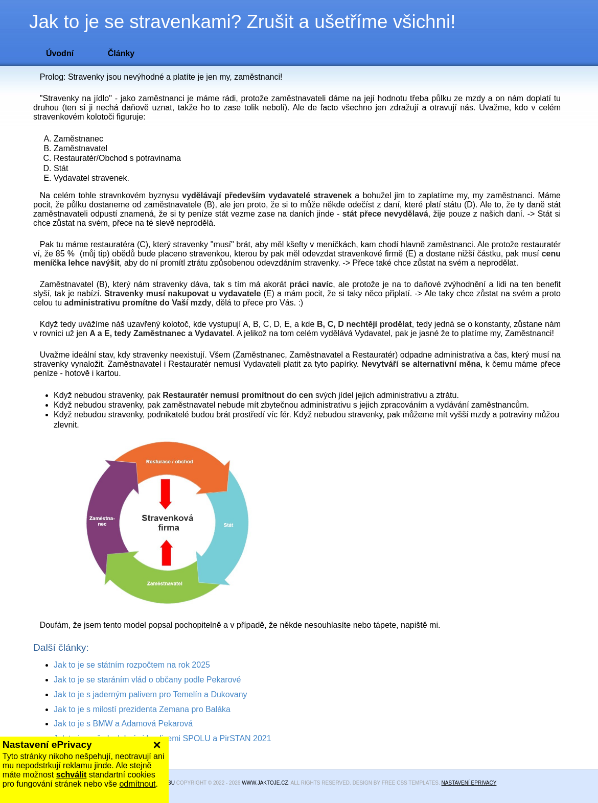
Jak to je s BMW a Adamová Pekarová (123, 723)
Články (121, 53)
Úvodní (60, 53)
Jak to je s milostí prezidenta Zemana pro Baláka (142, 709)
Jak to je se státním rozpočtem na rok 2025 (132, 664)
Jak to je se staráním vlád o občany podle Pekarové (147, 679)
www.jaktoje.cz (265, 783)
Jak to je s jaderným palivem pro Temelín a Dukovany (150, 694)
